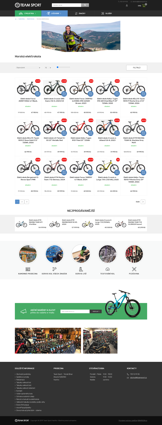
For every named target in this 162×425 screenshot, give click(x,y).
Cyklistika (26, 13)
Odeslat (96, 311)
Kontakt (19, 391)
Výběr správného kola (24, 394)
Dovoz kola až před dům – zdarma (28, 410)
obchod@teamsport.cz (140, 1)
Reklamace (20, 380)
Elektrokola (30, 19)
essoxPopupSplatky (23, 408)
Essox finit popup (22, 405)
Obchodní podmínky (23, 374)
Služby (107, 13)
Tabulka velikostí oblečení (25, 388)
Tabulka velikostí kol (23, 383)
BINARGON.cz (142, 420)
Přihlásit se (125, 6)
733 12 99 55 (124, 1)
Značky (80, 13)
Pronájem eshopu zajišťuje (128, 420)
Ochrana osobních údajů (25, 396)
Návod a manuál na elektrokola (27, 399)
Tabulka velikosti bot (23, 385)
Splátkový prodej (22, 377)
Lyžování (53, 13)
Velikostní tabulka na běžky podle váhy (30, 402)
